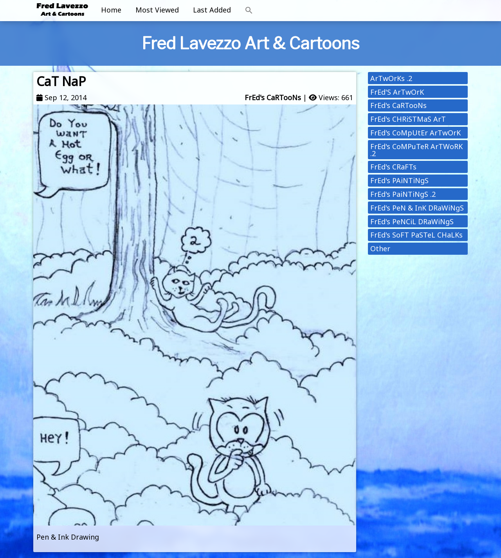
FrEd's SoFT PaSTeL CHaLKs (416, 234)
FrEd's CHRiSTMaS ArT (408, 119)
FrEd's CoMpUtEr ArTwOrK (415, 132)
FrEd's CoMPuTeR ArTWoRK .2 (416, 150)
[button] (249, 10)
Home (111, 9)
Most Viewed (157, 9)
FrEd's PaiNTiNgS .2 (403, 194)
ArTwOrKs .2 (391, 78)
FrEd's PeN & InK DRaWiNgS (417, 207)
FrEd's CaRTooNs (273, 97)
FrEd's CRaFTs (393, 166)
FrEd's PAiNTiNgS (399, 180)
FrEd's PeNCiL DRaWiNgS (412, 221)
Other (380, 248)
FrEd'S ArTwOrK (397, 92)
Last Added (212, 9)
